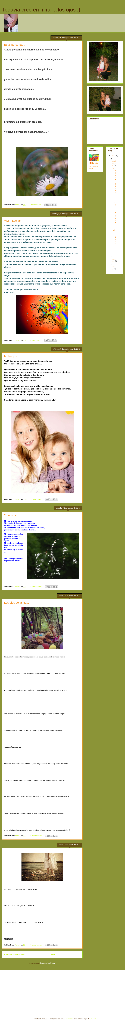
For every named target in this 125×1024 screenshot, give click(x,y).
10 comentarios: (35, 340)
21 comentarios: (36, 587)
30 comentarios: (36, 945)
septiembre (115, 163)
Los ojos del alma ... (17, 602)
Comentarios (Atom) (47, 963)
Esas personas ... (15, 44)
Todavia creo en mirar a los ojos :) (41, 10)
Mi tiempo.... (12, 356)
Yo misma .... (12, 515)
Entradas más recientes (15, 955)
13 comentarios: (36, 499)
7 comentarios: (35, 205)
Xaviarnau (69, 1019)
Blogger (93, 1019)
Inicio (53, 955)
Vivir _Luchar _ (13, 220)
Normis (94, 163)
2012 (113, 156)
